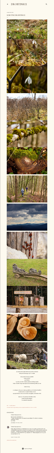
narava (20, 407)
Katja (15, 414)
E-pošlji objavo (12, 405)
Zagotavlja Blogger (27, 448)
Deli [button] (7, 405)
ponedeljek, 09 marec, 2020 (16, 422)
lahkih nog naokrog (14, 407)
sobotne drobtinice (26, 407)
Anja (15, 426)
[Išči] (46, 4)
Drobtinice (19, 4)
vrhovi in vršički (33, 407)
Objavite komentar (11, 440)
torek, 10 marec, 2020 (15, 437)
